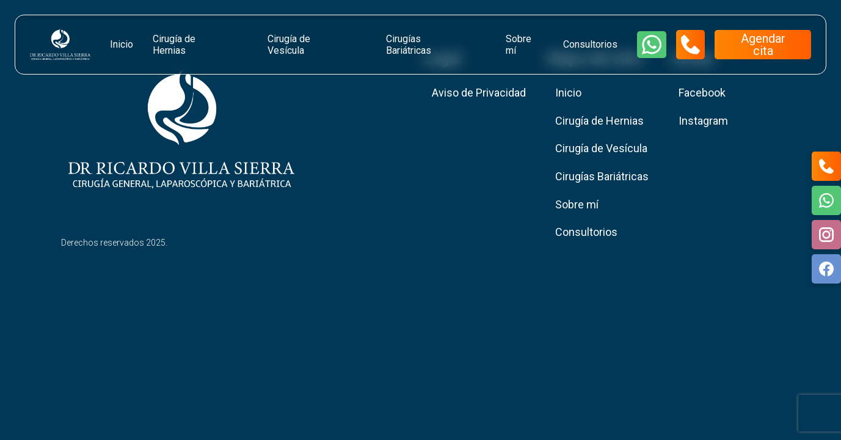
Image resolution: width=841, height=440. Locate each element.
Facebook (702, 92)
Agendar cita (763, 44)
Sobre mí (518, 44)
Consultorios (590, 44)
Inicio (121, 44)
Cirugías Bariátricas (408, 44)
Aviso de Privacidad (479, 92)
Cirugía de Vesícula (289, 44)
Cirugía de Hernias (174, 44)
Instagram (703, 120)
